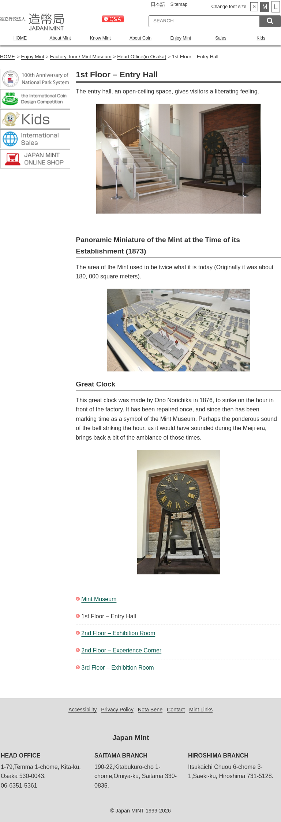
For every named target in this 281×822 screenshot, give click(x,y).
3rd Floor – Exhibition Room (117, 667)
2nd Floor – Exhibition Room (118, 633)
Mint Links (201, 709)
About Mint (60, 38)
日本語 (158, 4)
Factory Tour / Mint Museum (80, 56)
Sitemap (178, 4)
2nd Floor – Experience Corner (121, 650)
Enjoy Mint (181, 38)
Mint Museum (98, 599)
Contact (176, 709)
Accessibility (82, 709)
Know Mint (100, 38)
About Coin (140, 38)
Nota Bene (150, 709)
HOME (20, 38)
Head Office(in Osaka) (141, 56)
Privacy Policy (117, 709)
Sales (221, 38)
